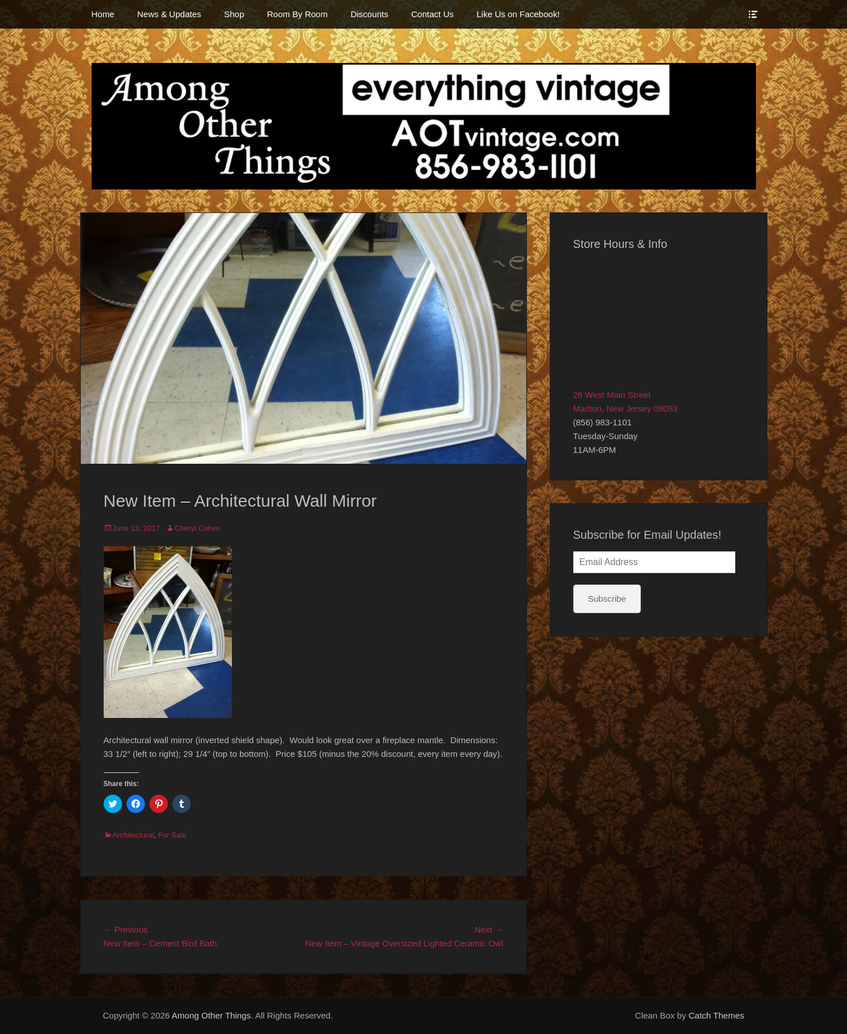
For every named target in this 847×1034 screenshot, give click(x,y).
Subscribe (607, 598)
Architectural (133, 835)
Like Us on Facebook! (518, 14)
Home (103, 14)
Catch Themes (716, 1015)
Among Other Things (211, 1015)
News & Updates (169, 14)
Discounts (369, 14)
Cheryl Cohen (197, 528)
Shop (234, 14)
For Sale (172, 835)
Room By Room (297, 14)
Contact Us (432, 14)
